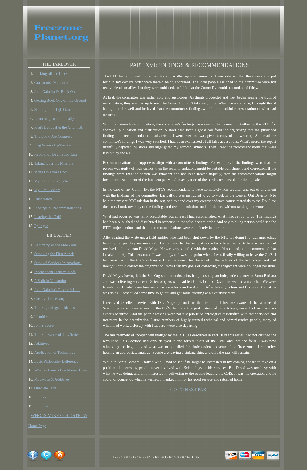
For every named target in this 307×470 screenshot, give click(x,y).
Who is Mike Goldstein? (59, 415)
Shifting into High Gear (52, 109)
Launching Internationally (54, 118)
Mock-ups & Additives (51, 379)
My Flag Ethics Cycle (51, 181)
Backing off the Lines (51, 73)
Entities (40, 397)
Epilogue (41, 226)
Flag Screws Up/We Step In (55, 145)
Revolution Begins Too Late (55, 154)
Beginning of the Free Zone (55, 245)
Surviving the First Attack (54, 254)
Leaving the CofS (48, 217)
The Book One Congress (53, 136)
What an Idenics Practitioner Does (60, 370)
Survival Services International (58, 263)
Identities (41, 316)
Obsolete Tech (45, 388)
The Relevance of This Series (56, 334)
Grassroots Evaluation (51, 82)
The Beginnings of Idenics (54, 307)
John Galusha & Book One (55, 91)
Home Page (37, 426)
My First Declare (47, 190)
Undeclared (43, 199)
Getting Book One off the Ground (60, 100)
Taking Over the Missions (54, 163)
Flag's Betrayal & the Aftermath (58, 127)
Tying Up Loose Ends (51, 172)
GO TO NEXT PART (189, 389)
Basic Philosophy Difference (56, 361)
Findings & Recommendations (57, 208)
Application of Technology (55, 352)
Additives (41, 343)
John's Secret (44, 325)
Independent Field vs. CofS (55, 272)
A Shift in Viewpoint (50, 281)
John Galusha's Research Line (57, 290)
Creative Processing (49, 298)
